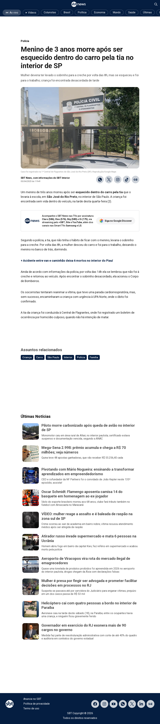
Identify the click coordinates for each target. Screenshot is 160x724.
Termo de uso (31, 708)
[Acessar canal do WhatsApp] (123, 704)
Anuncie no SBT (32, 698)
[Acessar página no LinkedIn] (141, 704)
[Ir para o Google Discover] (135, 179)
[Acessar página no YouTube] (114, 704)
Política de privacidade (36, 703)
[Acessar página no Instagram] (104, 704)
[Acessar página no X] (132, 704)
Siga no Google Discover (115, 221)
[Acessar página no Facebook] (95, 704)
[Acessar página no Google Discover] (150, 704)
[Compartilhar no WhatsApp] (100, 179)
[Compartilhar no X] (109, 179)
